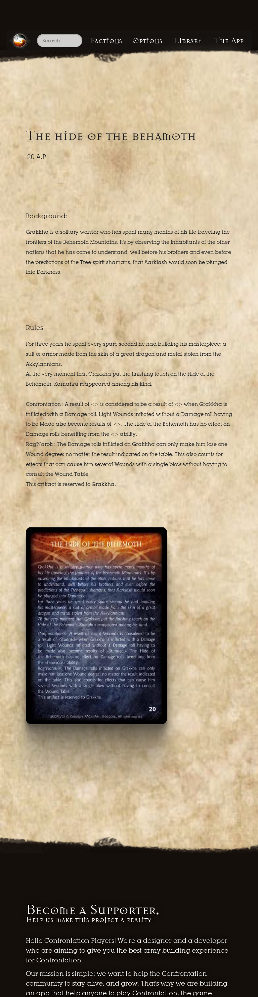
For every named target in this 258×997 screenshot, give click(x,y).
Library (188, 41)
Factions (106, 41)
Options (147, 41)
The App (229, 41)
